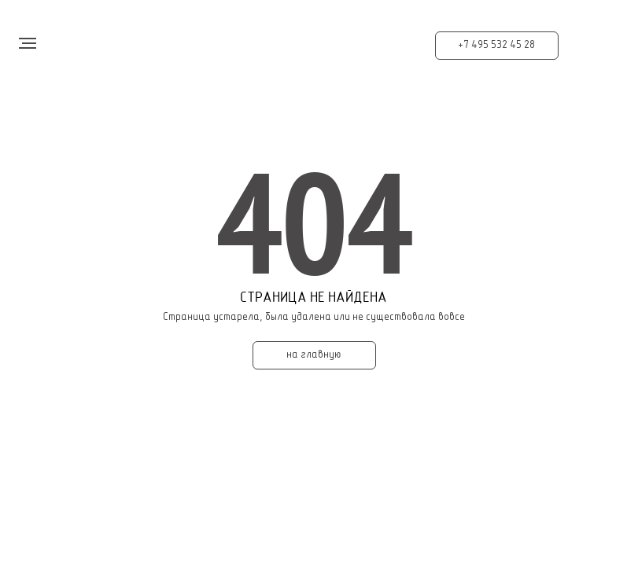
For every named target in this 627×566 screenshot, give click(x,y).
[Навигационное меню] (27, 43)
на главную (313, 355)
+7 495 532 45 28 (496, 45)
